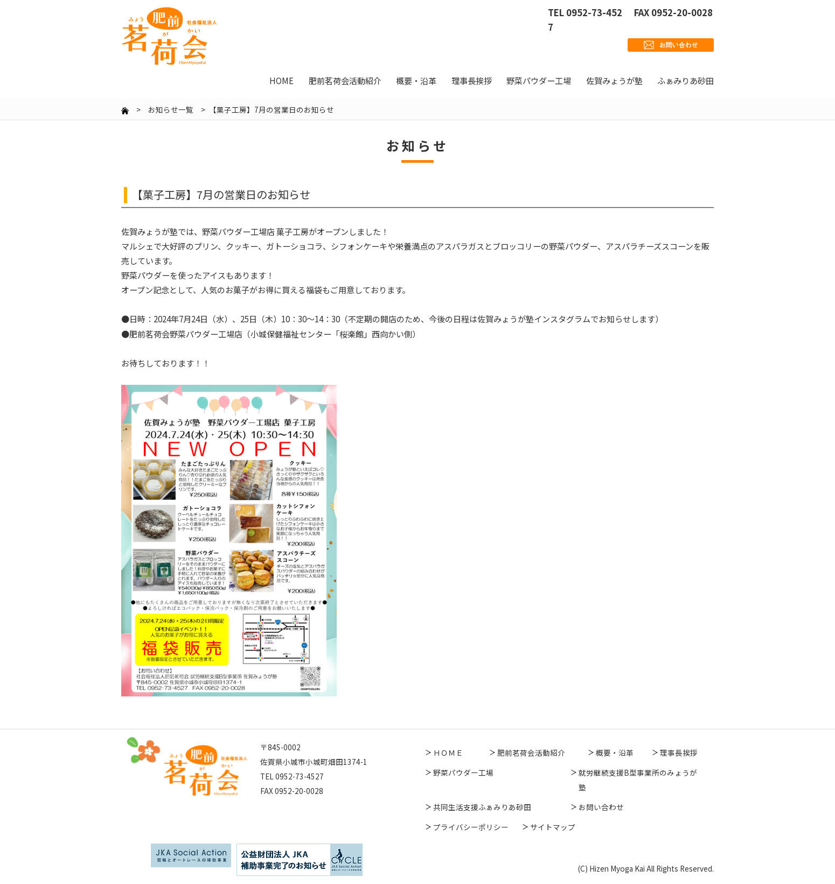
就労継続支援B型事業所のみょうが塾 (638, 779)
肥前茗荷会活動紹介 (531, 752)
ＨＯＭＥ (448, 752)
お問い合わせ (601, 807)
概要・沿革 (615, 752)
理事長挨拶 (679, 752)
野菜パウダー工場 (463, 772)
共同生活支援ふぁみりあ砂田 (482, 807)
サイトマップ (552, 826)
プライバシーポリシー (471, 826)
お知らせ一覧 (170, 109)
